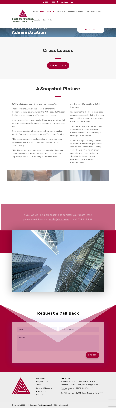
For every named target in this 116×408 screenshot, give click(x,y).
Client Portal (47, 20)
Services (60, 12)
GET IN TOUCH (58, 65)
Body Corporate (46, 12)
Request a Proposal (91, 28)
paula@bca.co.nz (58, 219)
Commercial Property (76, 12)
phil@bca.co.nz (66, 390)
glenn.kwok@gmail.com (90, 385)
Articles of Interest (94, 12)
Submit (92, 355)
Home (35, 12)
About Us (36, 20)
